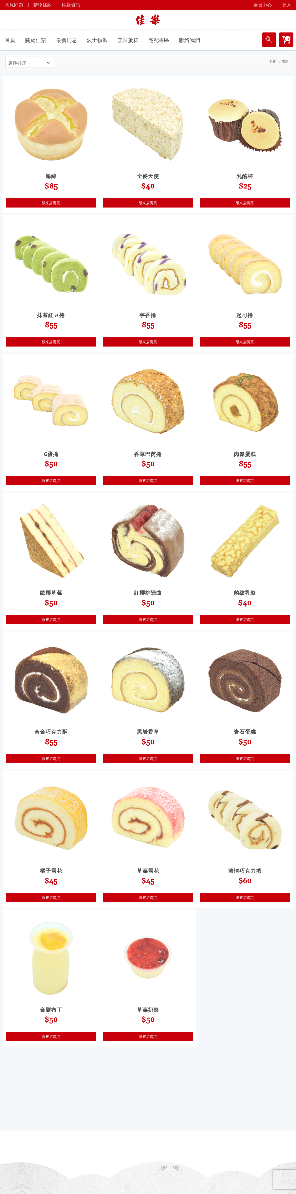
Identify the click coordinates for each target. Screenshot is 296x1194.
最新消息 (66, 40)
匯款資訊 (71, 5)
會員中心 (262, 5)
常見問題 (14, 5)
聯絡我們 (189, 40)
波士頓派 (97, 40)
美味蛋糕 (128, 40)
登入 (286, 5)
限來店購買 (51, 203)
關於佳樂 (35, 40)
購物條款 (42, 5)
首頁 (10, 40)
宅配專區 (158, 40)
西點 (285, 61)
